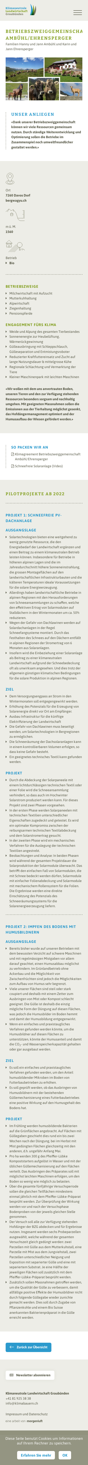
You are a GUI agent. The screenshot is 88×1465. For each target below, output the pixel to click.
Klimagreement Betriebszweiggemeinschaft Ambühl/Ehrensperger (47, 456)
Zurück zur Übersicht (32, 1347)
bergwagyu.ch (16, 200)
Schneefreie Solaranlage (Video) (39, 466)
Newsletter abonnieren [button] (30, 1375)
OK (64, 1455)
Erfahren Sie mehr (36, 1455)
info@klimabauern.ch (22, 1403)
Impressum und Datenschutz (27, 1414)
